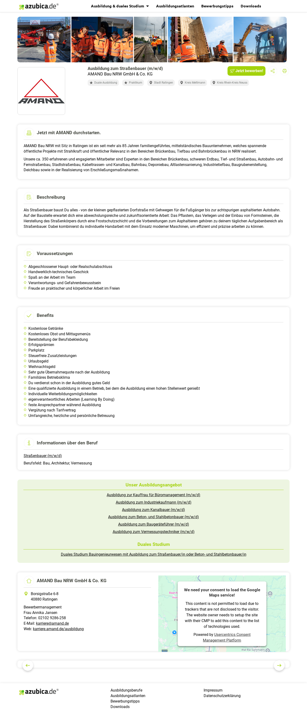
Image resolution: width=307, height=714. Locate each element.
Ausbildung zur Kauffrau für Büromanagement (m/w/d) (153, 495)
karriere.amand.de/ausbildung (58, 629)
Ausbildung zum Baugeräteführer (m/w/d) (153, 524)
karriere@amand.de (52, 623)
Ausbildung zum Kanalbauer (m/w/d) (153, 509)
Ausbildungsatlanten (175, 5)
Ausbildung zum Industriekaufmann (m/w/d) (153, 502)
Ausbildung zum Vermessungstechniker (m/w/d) (154, 531)
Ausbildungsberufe (126, 690)
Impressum (213, 690)
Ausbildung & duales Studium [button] (118, 5)
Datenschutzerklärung (222, 695)
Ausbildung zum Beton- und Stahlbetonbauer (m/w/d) (153, 517)
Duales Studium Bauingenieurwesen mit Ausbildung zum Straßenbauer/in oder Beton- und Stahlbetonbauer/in (153, 554)
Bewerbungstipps (217, 5)
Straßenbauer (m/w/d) (43, 455)
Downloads (251, 5)
